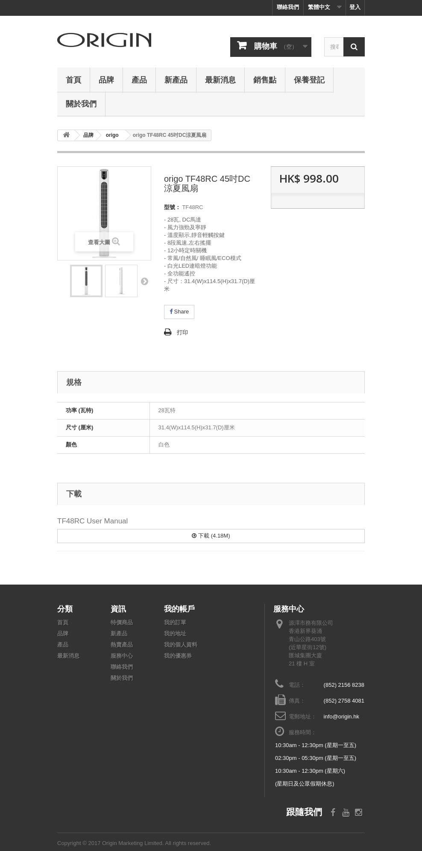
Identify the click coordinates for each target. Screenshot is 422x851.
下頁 (144, 281)
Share (179, 311)
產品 (139, 79)
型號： (172, 207)
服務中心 (122, 656)
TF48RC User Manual (92, 521)
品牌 (106, 79)
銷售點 (264, 79)
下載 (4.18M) (211, 535)
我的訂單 (175, 622)
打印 (182, 332)
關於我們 (81, 103)
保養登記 (309, 79)
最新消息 (220, 79)
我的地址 (175, 633)
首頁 (73, 79)
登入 (354, 7)
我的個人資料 (180, 644)
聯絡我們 (288, 7)
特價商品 (122, 622)
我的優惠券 (178, 656)
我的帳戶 (179, 608)
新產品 (176, 79)
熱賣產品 (122, 644)
